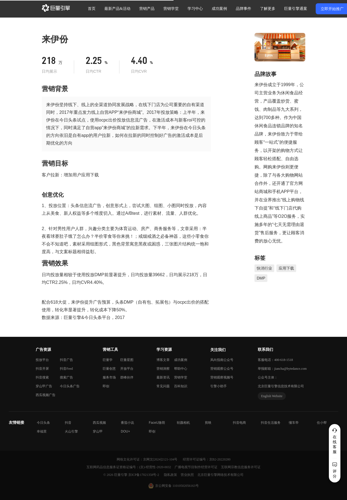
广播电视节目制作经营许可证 (196, 467)
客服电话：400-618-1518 (275, 360)
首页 (92, 9)
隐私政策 (171, 475)
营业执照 (188, 475)
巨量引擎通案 (295, 9)
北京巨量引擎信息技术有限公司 (281, 386)
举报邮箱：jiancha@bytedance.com (282, 369)
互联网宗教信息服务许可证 (241, 467)
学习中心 (195, 9)
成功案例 (219, 9)
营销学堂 (171, 9)
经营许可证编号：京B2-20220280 (207, 459)
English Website (271, 396)
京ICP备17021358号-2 (143, 475)
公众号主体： (268, 377)
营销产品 (147, 9)
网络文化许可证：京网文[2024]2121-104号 (147, 459)
